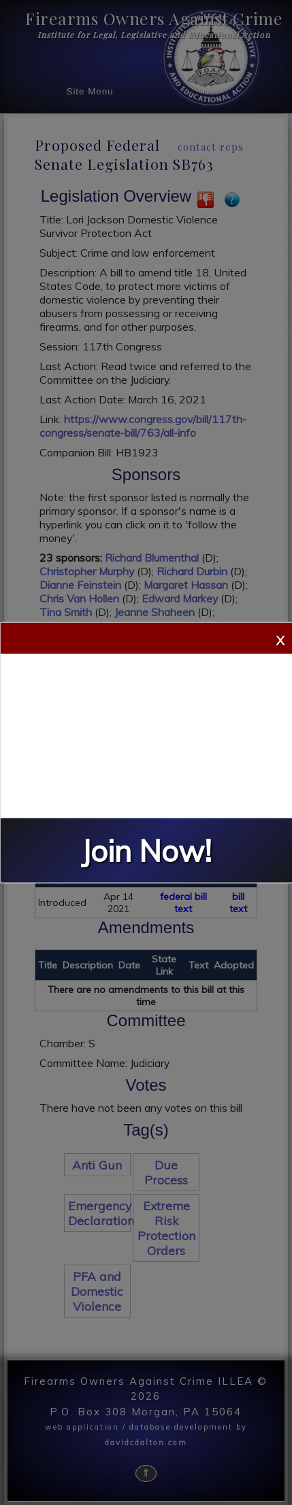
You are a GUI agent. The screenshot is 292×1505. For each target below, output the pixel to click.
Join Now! (146, 850)
